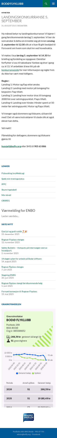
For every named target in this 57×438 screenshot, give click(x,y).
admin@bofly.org (24, 434)
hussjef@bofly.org (11, 146)
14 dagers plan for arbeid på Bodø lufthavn (22, 258)
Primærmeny (53, 3)
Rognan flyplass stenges (13, 267)
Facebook (36, 434)
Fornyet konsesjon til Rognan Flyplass (19, 291)
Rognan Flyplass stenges (13, 239)
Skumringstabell (9, 189)
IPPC (4, 184)
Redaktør (22, 26)
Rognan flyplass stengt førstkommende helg (22, 283)
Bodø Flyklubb (12, 3)
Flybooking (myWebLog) (13, 173)
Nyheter (6, 13)
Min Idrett (6, 195)
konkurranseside (10, 69)
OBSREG (6, 200)
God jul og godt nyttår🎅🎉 (14, 231)
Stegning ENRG (9, 275)
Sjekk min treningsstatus (13, 178)
